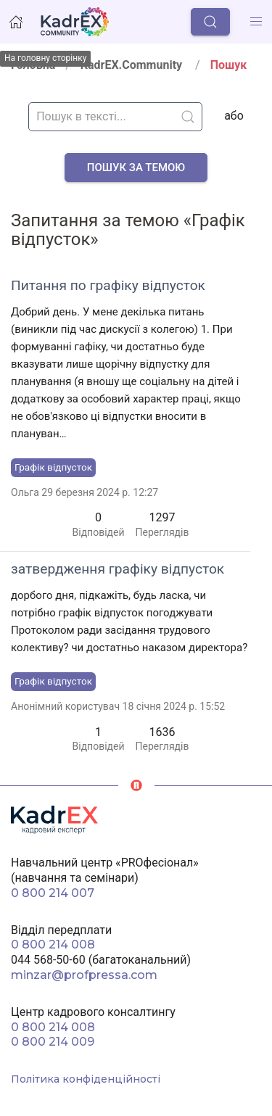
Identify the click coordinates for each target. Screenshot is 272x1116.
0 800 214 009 (52, 1042)
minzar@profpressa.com (84, 975)
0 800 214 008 (53, 944)
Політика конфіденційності (85, 1079)
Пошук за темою (136, 167)
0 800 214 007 (52, 893)
